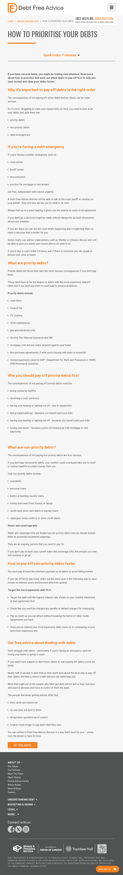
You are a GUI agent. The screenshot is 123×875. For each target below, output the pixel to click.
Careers (11, 792)
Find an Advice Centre (18, 781)
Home (10, 21)
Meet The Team (15, 773)
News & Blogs (14, 788)
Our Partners (14, 770)
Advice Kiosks (14, 785)
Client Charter (14, 777)
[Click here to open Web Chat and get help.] (107, 869)
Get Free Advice (23, 745)
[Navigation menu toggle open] (111, 7)
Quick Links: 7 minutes (61, 55)
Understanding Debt (28, 21)
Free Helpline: (94, 18)
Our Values (13, 766)
